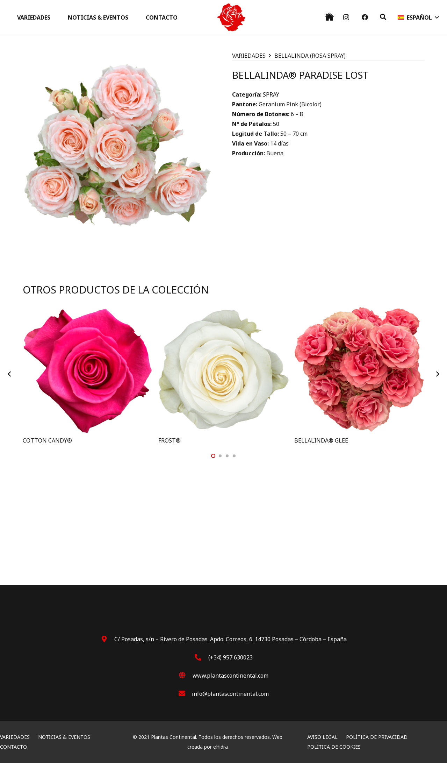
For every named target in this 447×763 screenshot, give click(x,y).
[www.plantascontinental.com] (186, 675)
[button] (383, 17)
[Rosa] (231, 17)
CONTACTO (13, 746)
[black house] (329, 16)
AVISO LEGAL (322, 737)
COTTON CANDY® (47, 440)
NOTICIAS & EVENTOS (64, 737)
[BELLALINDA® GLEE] (359, 309)
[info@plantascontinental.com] (185, 694)
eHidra (220, 746)
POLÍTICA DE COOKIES (334, 746)
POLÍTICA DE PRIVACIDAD (377, 737)
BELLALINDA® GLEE (321, 440)
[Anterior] (10, 374)
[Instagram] (346, 17)
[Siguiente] (437, 374)
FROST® (169, 440)
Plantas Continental (173, 737)
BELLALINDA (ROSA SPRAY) (310, 55)
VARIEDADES (249, 55)
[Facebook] (365, 17)
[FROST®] (223, 309)
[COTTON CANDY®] (88, 309)
